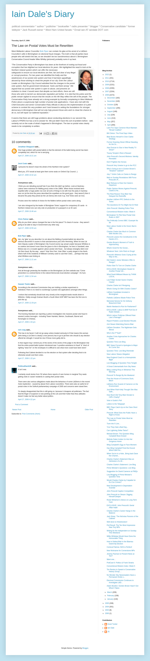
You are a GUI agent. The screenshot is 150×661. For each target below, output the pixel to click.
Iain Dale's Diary (43, 14)
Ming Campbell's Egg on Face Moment (121, 445)
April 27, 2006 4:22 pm (26, 399)
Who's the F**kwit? (114, 333)
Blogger (85, 648)
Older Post (89, 410)
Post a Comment (21, 405)
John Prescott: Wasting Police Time (120, 208)
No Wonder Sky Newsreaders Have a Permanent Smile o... (121, 576)
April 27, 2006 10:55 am (27, 228)
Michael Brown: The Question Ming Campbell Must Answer (120, 435)
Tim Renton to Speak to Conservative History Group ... (121, 571)
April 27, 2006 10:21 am (27, 156)
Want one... (111, 559)
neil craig (22, 330)
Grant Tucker (112, 624)
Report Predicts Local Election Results (121, 321)
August (110, 111)
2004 (107, 607)
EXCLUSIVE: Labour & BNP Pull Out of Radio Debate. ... (122, 311)
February (111, 596)
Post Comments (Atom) (31, 414)
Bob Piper (44, 51)
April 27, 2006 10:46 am (27, 211)
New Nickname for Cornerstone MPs (121, 551)
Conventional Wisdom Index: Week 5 (121, 566)
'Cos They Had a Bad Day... (117, 427)
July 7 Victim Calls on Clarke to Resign (121, 174)
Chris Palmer (23, 219)
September (111, 108)
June (109, 118)
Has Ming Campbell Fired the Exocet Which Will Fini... (121, 449)
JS (108, 632)
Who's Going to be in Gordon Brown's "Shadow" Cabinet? (121, 170)
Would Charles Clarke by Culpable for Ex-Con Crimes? (121, 481)
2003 (107, 610)
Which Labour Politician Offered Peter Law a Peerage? (121, 316)
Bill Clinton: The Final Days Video (119, 133)
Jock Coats (22, 164)
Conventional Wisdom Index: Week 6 (121, 212)
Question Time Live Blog (116, 342)
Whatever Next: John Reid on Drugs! (121, 251)
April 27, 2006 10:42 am (27, 175)
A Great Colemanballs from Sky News (121, 366)
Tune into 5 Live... (113, 424)
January (110, 599)
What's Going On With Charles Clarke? (122, 289)
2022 (107, 75)
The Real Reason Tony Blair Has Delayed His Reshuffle (119, 195)
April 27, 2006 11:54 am (27, 276)
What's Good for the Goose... (118, 248)
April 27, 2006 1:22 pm (26, 358)
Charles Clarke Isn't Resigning (118, 285)
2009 (107, 85)
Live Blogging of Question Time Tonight (122, 363)
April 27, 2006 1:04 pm (26, 322)
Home (53, 410)
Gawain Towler (24, 284)
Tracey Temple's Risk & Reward (119, 153)
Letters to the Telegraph (116, 404)
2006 (107, 95)
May (109, 122)
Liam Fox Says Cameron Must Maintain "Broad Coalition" (122, 129)
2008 (107, 88)
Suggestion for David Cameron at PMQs (122, 471)
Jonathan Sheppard (26, 147)
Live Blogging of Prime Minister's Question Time (119, 476)
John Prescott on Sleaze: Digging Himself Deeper (119, 496)
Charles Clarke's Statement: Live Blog (121, 465)
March (109, 592)
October (110, 105)
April (109, 125)
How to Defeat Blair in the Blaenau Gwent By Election (120, 543)
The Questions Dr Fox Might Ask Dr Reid (122, 205)
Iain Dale (110, 628)
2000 (107, 613)
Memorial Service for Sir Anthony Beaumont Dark (119, 302)
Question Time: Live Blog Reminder (120, 351)
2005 (107, 603)
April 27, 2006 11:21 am (27, 259)
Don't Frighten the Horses (116, 162)
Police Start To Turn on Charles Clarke (121, 266)
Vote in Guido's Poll (114, 400)
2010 (107, 81)
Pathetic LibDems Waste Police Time (121, 298)
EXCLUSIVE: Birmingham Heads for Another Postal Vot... (121, 270)
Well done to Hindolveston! (117, 522)
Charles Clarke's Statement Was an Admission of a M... (120, 460)
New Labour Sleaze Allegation (118, 354)
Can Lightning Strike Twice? (117, 430)
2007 (107, 91)
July (109, 115)
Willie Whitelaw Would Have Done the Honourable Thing (121, 537)
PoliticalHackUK (24, 366)
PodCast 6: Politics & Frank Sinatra (120, 563)
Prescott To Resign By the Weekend (120, 375)
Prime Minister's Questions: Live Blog (121, 468)
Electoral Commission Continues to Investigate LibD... (120, 581)
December (111, 98)
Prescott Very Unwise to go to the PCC (121, 165)
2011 (107, 78)
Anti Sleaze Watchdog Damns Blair (120, 324)
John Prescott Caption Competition (120, 491)
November (111, 101)
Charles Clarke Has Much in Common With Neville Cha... (121, 233)
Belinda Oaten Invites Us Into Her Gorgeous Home (119, 440)
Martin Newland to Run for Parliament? (122, 307)
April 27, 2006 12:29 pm (27, 303)
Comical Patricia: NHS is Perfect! (119, 547)
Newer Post (16, 410)
